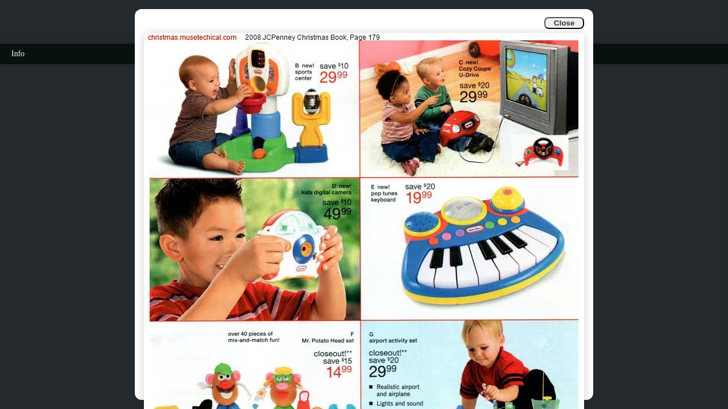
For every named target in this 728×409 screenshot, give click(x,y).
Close (564, 23)
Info (17, 53)
